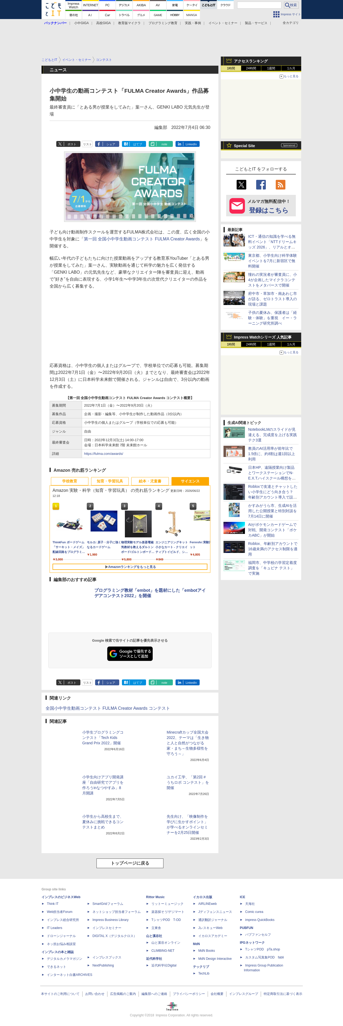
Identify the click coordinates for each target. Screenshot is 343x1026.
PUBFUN (246, 928)
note (164, 144)
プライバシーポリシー (189, 994)
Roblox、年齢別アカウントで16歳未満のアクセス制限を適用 (272, 548)
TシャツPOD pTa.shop (262, 949)
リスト (87, 144)
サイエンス (190, 481)
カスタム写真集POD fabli (264, 957)
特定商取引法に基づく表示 (283, 994)
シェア (110, 144)
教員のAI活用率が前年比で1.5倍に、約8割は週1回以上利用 (271, 453)
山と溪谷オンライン (165, 943)
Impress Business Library (110, 920)
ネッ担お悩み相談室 (61, 944)
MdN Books (206, 951)
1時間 (231, 68)
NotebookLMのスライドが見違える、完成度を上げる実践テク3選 (272, 434)
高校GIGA (103, 23)
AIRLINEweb (207, 904)
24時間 (251, 68)
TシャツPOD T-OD (166, 920)
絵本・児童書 (150, 481)
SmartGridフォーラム (107, 904)
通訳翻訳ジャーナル (212, 920)
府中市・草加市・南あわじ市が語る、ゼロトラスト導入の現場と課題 (272, 298)
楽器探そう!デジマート (167, 912)
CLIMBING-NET (162, 951)
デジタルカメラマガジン (64, 959)
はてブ (137, 144)
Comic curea (254, 912)
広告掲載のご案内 (123, 994)
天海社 (250, 904)
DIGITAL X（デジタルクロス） (114, 936)
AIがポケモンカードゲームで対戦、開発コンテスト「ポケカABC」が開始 (272, 529)
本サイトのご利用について (60, 994)
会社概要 (217, 994)
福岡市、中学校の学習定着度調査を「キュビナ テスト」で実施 (272, 567)
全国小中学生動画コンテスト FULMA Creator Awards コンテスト (108, 708)
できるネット (56, 967)
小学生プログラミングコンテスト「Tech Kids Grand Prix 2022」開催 (103, 737)
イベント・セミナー (222, 23)
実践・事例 (193, 23)
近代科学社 (154, 959)
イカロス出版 (202, 897)
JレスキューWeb (210, 928)
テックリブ (201, 967)
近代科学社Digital (163, 965)
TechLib (203, 973)
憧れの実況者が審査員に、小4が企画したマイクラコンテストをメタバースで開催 (272, 279)
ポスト (72, 144)
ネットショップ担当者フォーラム (116, 912)
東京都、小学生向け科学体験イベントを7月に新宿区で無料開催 (272, 260)
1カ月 (291, 68)
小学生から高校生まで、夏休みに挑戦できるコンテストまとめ (103, 821)
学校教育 (69, 481)
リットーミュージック (167, 904)
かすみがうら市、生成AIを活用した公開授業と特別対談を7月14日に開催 (272, 510)
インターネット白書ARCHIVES (69, 975)
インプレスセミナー (106, 928)
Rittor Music (155, 897)
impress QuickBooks (259, 920)
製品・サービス (256, 23)
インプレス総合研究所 (63, 920)
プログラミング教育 (162, 23)
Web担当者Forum (59, 912)
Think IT (52, 904)
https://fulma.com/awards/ (103, 454)
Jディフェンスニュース (215, 912)
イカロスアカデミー (212, 936)
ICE (242, 897)
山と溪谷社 (154, 936)
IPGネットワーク (252, 943)
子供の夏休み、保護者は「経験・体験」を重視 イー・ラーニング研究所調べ (272, 317)
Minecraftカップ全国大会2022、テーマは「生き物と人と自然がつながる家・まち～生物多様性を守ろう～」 (188, 743)
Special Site (244, 146)
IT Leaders (54, 928)
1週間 (271, 68)
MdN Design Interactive (215, 959)
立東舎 (156, 928)
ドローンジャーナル (61, 936)
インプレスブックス (106, 957)
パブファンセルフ (258, 934)
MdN (196, 944)
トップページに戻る (130, 863)
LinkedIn (191, 144)
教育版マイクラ (129, 23)
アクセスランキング (251, 61)
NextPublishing (103, 965)
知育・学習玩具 (110, 481)
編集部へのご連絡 (154, 994)
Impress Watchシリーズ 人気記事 (263, 337)
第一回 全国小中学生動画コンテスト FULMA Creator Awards (142, 239)
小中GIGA (81, 23)
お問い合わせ (95, 994)
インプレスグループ (243, 994)
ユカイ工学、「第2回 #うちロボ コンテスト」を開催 (188, 782)
